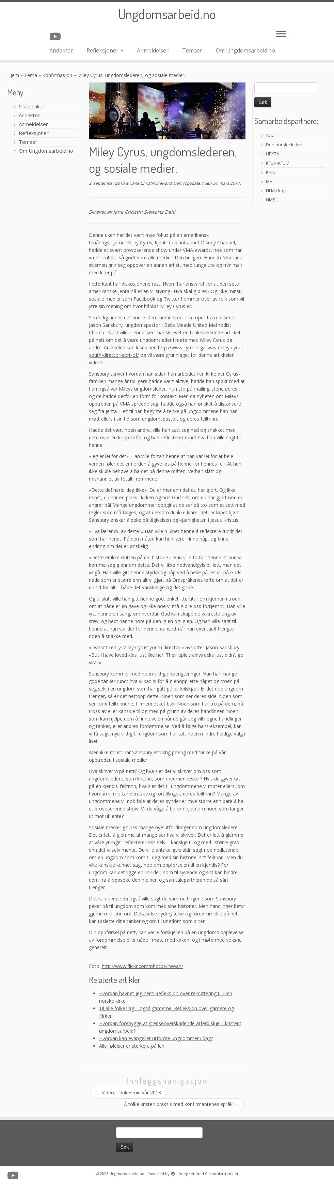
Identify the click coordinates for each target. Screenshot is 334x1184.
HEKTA (272, 154)
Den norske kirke (283, 144)
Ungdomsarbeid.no (167, 13)
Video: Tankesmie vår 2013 (128, 1092)
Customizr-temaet (221, 1173)
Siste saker (32, 106)
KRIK (270, 172)
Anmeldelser (153, 50)
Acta (270, 135)
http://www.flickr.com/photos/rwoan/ (142, 966)
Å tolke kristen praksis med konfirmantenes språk (181, 1104)
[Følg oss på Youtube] (57, 36)
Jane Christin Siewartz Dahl (156, 183)
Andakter (61, 50)
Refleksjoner (104, 50)
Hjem (13, 75)
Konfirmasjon (57, 75)
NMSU (272, 200)
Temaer (192, 50)
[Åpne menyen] (281, 34)
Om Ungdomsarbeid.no (245, 50)
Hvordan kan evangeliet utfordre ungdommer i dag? (156, 1038)
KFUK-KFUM (277, 163)
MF (269, 181)
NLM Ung (275, 190)
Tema (30, 75)
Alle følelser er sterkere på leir (131, 1046)
